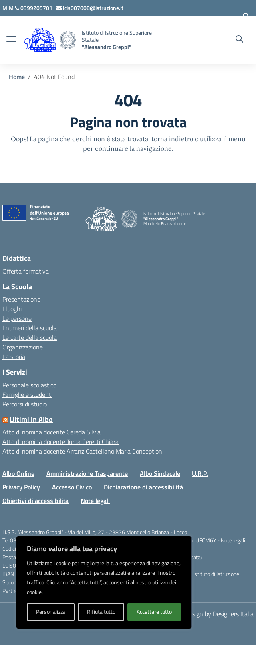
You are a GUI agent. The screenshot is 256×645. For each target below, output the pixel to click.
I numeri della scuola (29, 328)
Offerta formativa (25, 271)
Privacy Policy (21, 487)
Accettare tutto (154, 612)
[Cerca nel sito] (239, 40)
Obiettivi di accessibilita (35, 500)
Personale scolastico (29, 385)
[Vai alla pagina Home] (17, 76)
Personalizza (50, 612)
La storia (13, 356)
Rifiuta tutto (101, 612)
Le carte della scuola (29, 337)
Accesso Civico (72, 487)
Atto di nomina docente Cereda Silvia (51, 432)
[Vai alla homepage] (68, 40)
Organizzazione (22, 347)
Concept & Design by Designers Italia (205, 614)
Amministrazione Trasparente (87, 473)
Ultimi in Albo (31, 419)
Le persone (17, 318)
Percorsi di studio (24, 404)
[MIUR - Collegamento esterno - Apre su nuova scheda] (8, 8)
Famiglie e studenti (27, 394)
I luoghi (12, 309)
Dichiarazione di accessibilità (143, 487)
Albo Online (18, 473)
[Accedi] (246, 16)
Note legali (95, 500)
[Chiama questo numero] (34, 8)
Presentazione (21, 299)
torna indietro (172, 139)
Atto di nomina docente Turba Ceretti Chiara (60, 441)
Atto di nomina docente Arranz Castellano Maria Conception (82, 451)
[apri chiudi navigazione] (11, 40)
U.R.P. (200, 473)
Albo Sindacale (160, 473)
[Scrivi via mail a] (89, 8)
